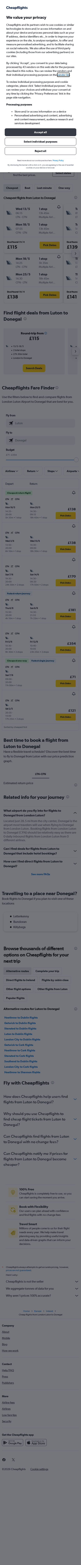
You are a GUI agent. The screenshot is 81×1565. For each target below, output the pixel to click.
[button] (40, 132)
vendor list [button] (63, 74)
